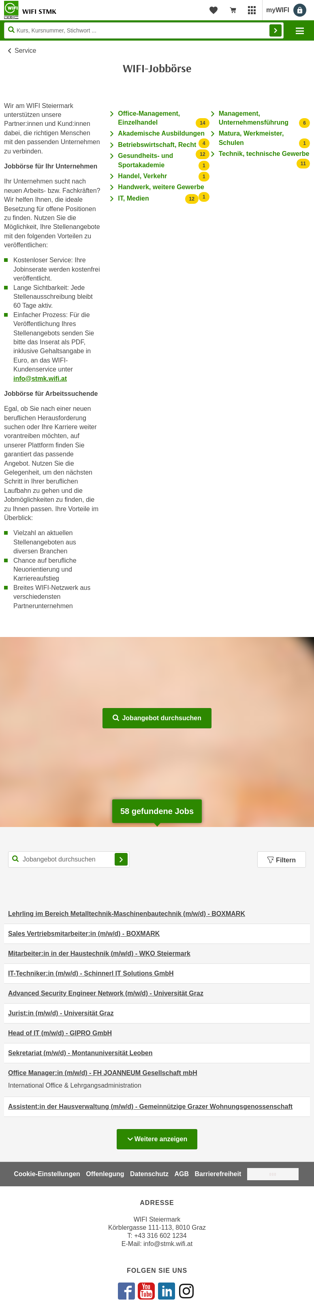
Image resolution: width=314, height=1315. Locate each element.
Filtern (281, 860)
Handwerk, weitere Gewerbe (161, 187)
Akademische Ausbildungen (161, 133)
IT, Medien (133, 198)
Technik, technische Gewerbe (264, 153)
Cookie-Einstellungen (47, 1173)
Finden (275, 30)
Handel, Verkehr (142, 176)
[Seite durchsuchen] (144, 30)
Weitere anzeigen (162, 1136)
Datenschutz (149, 1173)
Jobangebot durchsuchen (157, 718)
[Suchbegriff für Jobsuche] (69, 859)
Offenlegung (105, 1173)
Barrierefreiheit (218, 1173)
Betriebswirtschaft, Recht (157, 144)
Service (25, 50)
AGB (182, 1173)
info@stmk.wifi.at (40, 378)
